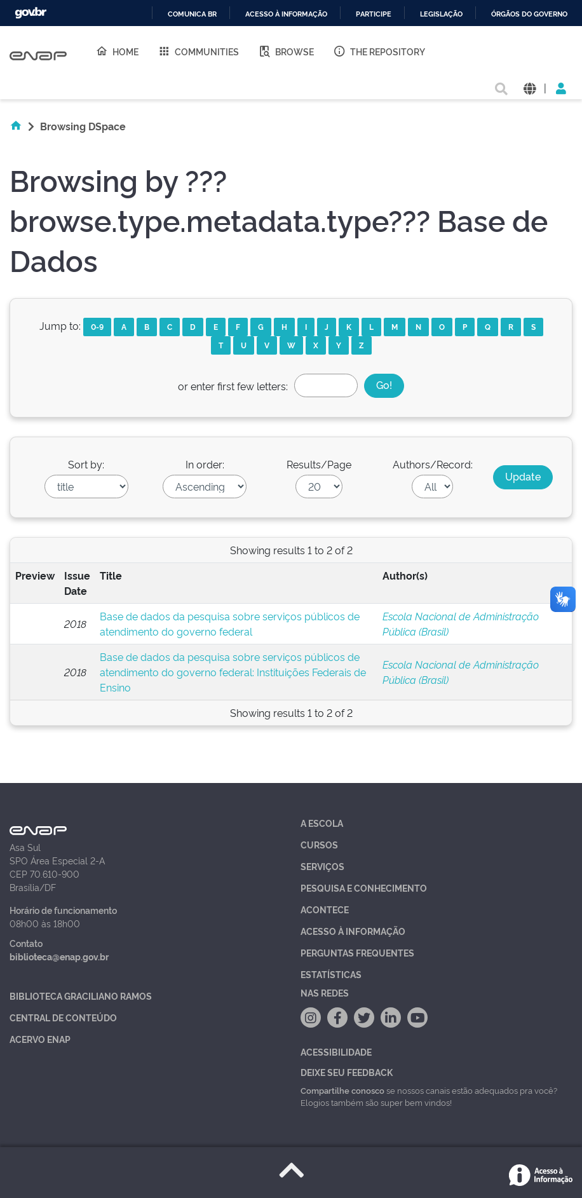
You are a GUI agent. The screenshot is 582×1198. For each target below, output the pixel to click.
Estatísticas (331, 974)
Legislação (441, 14)
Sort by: (86, 464)
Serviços (322, 866)
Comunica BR (192, 14)
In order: (205, 464)
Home (117, 51)
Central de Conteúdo (63, 1017)
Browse (286, 51)
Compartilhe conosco (342, 1090)
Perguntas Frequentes (357, 952)
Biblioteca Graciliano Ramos (81, 996)
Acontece (325, 909)
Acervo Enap (40, 1039)
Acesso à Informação (353, 931)
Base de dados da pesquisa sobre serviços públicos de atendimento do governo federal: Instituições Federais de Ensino (233, 672)
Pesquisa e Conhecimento (364, 887)
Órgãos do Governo (529, 14)
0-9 (97, 326)
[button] (529, 87)
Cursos (319, 844)
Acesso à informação (286, 14)
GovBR (30, 13)
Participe (373, 14)
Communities (198, 51)
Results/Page (319, 464)
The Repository (379, 51)
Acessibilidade (336, 1051)
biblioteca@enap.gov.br (59, 956)
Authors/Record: (433, 464)
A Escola (322, 823)
